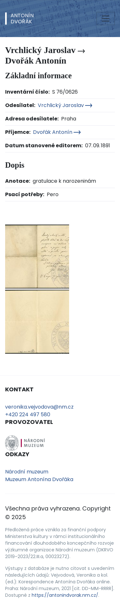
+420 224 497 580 (27, 414)
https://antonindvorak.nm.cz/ (65, 595)
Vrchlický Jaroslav (65, 105)
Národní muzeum (26, 471)
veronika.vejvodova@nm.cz (39, 407)
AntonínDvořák (22, 18)
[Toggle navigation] (105, 18)
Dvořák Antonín (57, 132)
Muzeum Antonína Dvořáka (39, 479)
